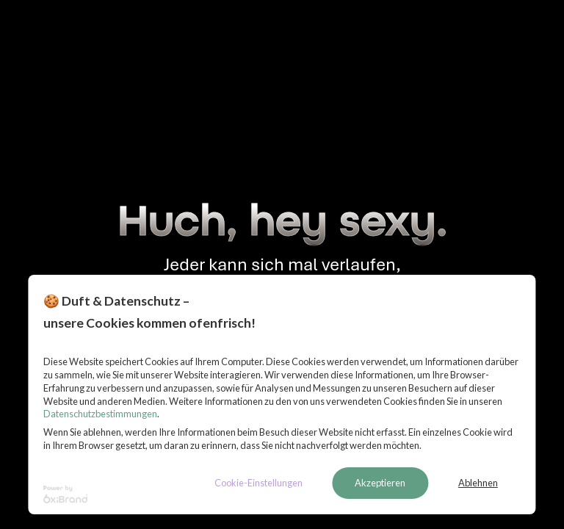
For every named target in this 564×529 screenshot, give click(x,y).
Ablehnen (478, 483)
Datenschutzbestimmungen (100, 414)
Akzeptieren (380, 483)
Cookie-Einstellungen (258, 483)
